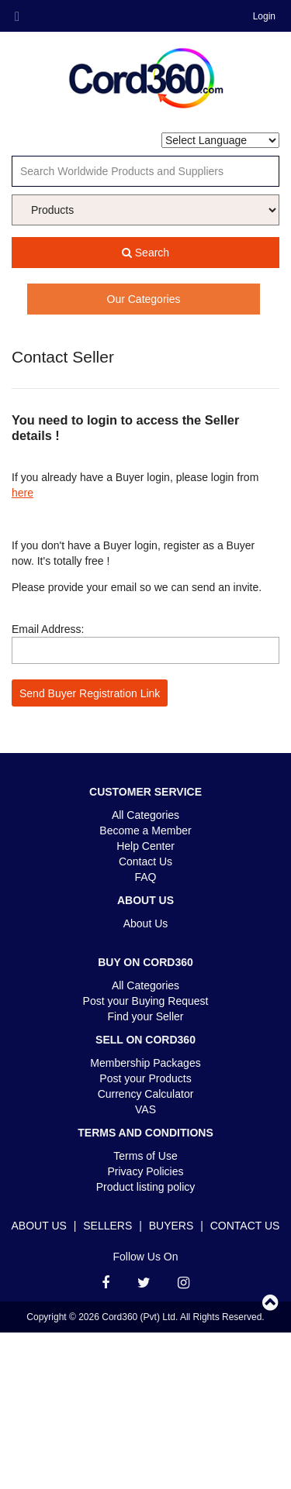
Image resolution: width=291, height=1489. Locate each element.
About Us (145, 923)
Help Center (145, 846)
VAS (145, 1109)
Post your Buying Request (146, 1001)
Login (264, 16)
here (22, 493)
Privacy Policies (145, 1171)
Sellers (107, 1225)
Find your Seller (145, 1016)
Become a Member (145, 830)
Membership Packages (145, 1063)
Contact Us (145, 861)
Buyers (171, 1225)
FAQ (145, 877)
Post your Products (145, 1078)
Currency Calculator (146, 1094)
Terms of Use (145, 1156)
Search (145, 252)
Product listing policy (146, 1187)
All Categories (145, 815)
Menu (17, 17)
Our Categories (144, 299)
